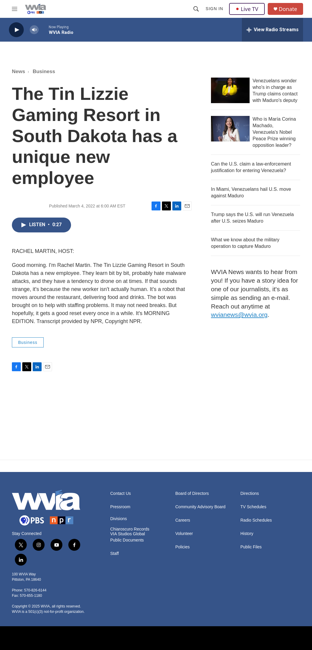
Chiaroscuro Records (129, 529)
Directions (249, 493)
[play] (16, 29)
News (18, 71)
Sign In (214, 8)
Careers (182, 520)
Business (44, 71)
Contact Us (120, 493)
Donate (288, 9)
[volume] (34, 30)
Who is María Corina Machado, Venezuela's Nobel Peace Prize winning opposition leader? (274, 132)
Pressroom (120, 507)
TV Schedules (253, 507)
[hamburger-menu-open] (14, 9)
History (246, 533)
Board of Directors (192, 493)
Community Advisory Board (200, 507)
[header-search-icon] (196, 9)
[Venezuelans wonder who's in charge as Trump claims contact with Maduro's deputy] (230, 90)
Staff (114, 553)
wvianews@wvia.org (239, 314)
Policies (182, 547)
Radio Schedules (256, 520)
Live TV (247, 8)
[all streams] (272, 30)
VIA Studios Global (127, 534)
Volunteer (184, 533)
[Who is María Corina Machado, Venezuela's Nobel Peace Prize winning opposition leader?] (230, 128)
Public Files (251, 547)
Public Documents (127, 540)
